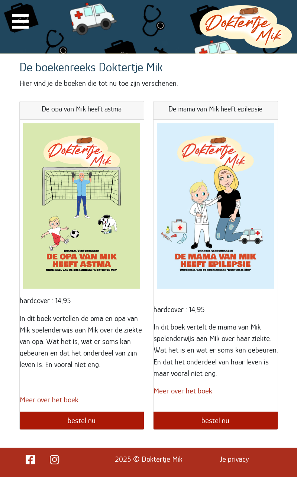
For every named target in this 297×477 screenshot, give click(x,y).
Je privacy (234, 459)
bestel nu (82, 420)
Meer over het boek (49, 399)
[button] (20, 26)
